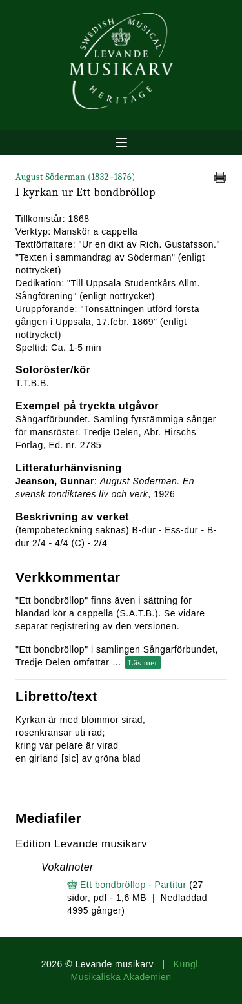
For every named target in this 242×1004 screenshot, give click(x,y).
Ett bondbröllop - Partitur (133, 885)
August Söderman (75, 177)
